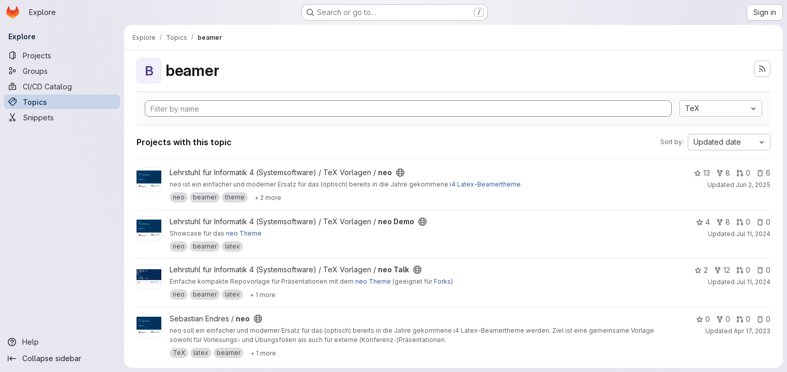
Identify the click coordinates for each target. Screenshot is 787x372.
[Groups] (62, 71)
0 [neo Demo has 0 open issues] (763, 222)
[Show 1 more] (262, 294)
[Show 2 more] (268, 197)
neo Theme (244, 233)
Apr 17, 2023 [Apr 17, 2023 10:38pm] (752, 331)
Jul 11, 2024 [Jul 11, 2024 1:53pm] (753, 234)
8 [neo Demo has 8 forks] (723, 222)
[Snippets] (62, 117)
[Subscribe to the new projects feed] (762, 68)
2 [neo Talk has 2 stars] (701, 270)
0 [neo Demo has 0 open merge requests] (743, 222)
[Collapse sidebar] (62, 358)
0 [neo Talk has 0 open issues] (763, 270)
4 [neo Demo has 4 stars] (703, 222)
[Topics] (62, 102)
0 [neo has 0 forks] (723, 319)
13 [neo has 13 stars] (702, 172)
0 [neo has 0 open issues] (763, 319)
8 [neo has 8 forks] (723, 172)
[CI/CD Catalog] (62, 86)
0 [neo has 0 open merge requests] (743, 172)
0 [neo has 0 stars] (703, 319)
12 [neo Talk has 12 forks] (722, 270)
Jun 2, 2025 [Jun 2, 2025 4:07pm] (753, 185)
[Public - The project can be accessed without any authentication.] (400, 172)
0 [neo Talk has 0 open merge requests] (743, 270)
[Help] (62, 342)
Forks (442, 281)
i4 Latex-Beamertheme (485, 184)
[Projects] (62, 55)
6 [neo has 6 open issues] (763, 172)
